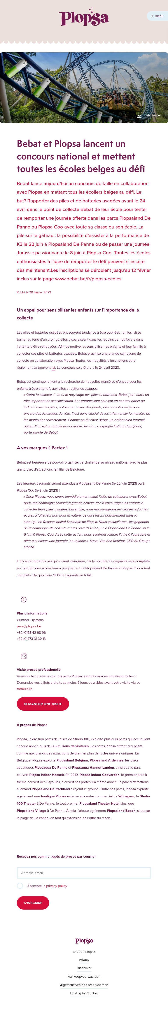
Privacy (84, 959)
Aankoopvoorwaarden (84, 976)
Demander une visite (43, 703)
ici (53, 367)
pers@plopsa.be (29, 626)
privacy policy (56, 885)
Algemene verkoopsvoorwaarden (84, 985)
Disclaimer (84, 968)
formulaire (24, 688)
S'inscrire (33, 902)
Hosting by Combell (84, 993)
